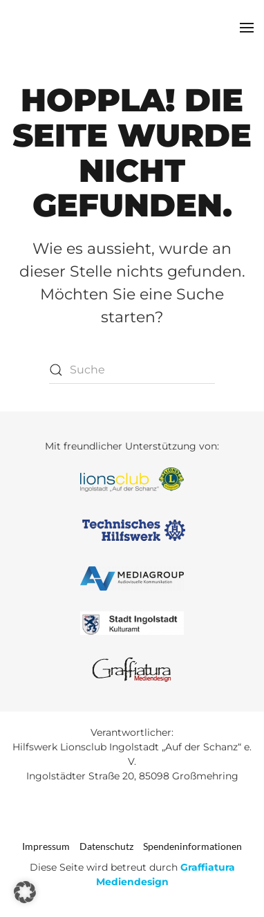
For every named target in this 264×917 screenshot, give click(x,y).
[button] (247, 27)
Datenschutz (106, 846)
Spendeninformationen (192, 846)
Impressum (46, 846)
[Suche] (132, 370)
